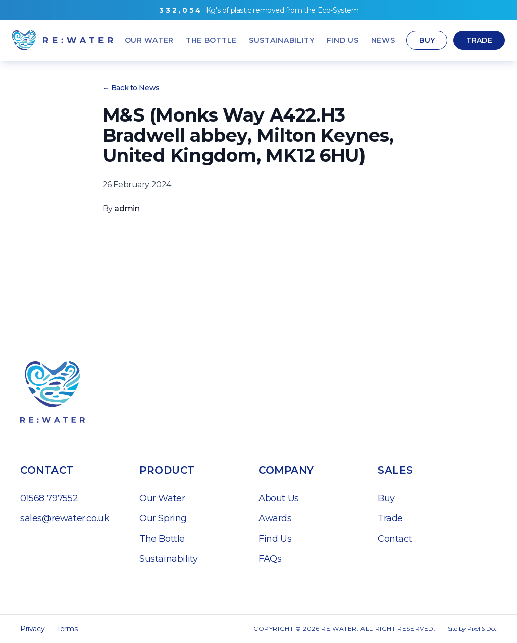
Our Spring (163, 518)
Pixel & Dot (482, 628)
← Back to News (131, 87)
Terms (67, 628)
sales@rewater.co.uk (64, 518)
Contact (395, 538)
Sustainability (168, 558)
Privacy (32, 628)
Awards (275, 518)
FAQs (269, 558)
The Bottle (162, 538)
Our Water (162, 498)
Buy (427, 40)
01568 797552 (49, 498)
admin (126, 208)
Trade (479, 40)
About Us (278, 498)
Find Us (274, 538)
